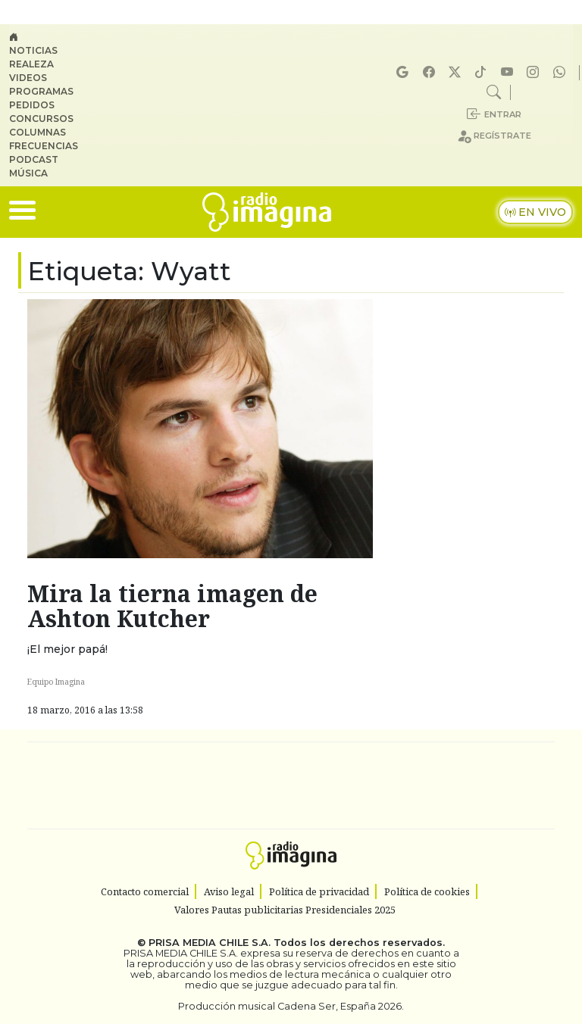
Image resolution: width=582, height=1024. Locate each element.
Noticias (33, 50)
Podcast (33, 159)
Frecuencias (43, 145)
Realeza (31, 64)
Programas (41, 91)
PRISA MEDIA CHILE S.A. (210, 942)
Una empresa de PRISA (291, 775)
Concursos (41, 118)
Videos (28, 77)
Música (28, 173)
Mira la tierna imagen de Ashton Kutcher (172, 606)
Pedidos (32, 105)
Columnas (37, 132)
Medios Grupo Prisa (291, 812)
